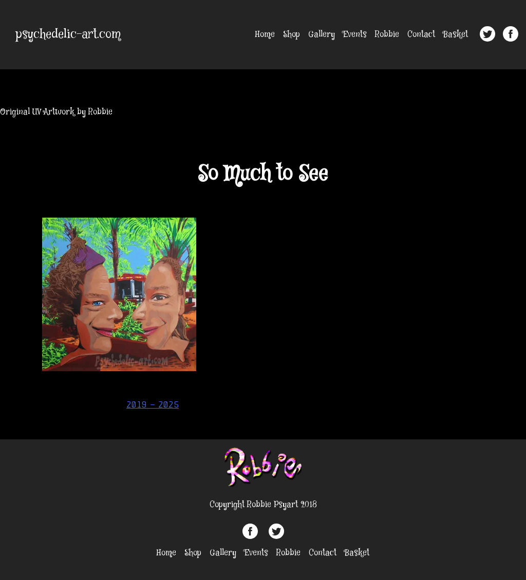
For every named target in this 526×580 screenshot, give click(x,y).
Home (265, 34)
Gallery (321, 34)
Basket (455, 34)
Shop (291, 34)
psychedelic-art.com (68, 34)
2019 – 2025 (152, 404)
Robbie (387, 34)
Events (355, 34)
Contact (421, 34)
